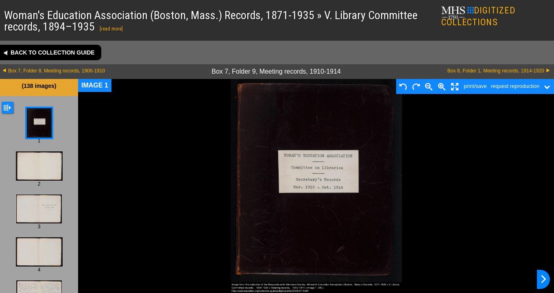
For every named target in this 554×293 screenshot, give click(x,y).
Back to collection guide (53, 52)
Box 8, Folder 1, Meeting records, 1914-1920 (495, 70)
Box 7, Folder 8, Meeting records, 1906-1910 (56, 70)
